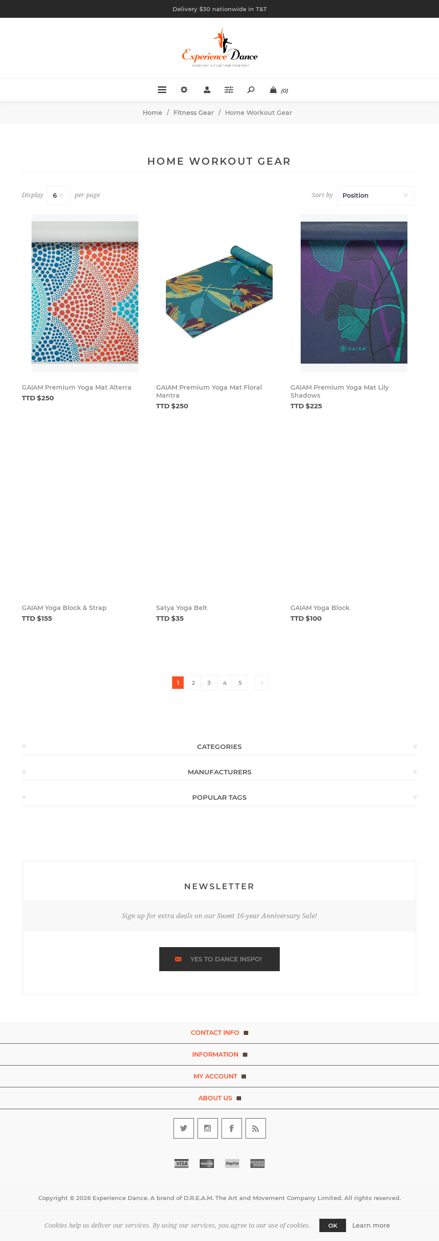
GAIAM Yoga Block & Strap (64, 608)
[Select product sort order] (376, 195)
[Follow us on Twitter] (183, 1128)
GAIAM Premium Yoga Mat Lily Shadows (339, 391)
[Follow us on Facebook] (231, 1128)
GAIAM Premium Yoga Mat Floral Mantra (209, 391)
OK (332, 1225)
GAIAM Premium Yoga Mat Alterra (77, 387)
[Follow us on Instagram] (207, 1128)
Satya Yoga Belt (181, 608)
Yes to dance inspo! (226, 959)
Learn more (371, 1225)
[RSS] (255, 1128)
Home (152, 113)
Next (262, 682)
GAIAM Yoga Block (320, 608)
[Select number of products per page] (59, 195)
